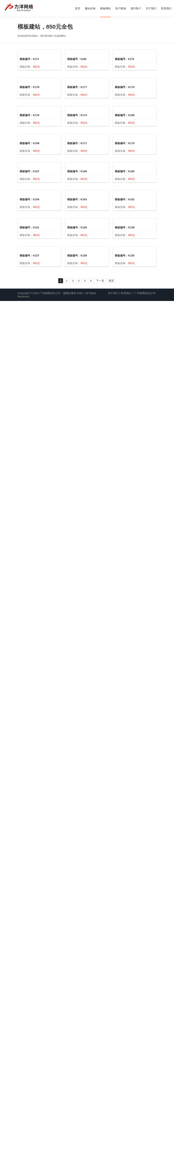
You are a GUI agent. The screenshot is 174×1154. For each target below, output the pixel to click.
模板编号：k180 (76, 146)
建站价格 (90, 8)
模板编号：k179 (124, 174)
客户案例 (120, 8)
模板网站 (105, 8)
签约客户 (136, 8)
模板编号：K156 (77, 899)
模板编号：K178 (29, 207)
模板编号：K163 (77, 676)
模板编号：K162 (124, 883)
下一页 (100, 1133)
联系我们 (166, 8)
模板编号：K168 (29, 453)
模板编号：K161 (29, 848)
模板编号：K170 (124, 527)
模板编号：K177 (77, 243)
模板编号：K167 (29, 605)
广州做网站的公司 (145, 1146)
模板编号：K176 (29, 309)
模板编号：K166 (77, 518)
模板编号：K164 (29, 735)
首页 (77, 8)
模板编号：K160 (77, 814)
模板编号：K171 (77, 397)
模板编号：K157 (29, 971)
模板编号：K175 (124, 299)
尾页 (111, 1133)
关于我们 (151, 8)
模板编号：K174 (77, 340)
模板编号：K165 (124, 698)
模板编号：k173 (29, 107)
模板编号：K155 (124, 1108)
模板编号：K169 (124, 429)
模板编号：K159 (124, 1009)
